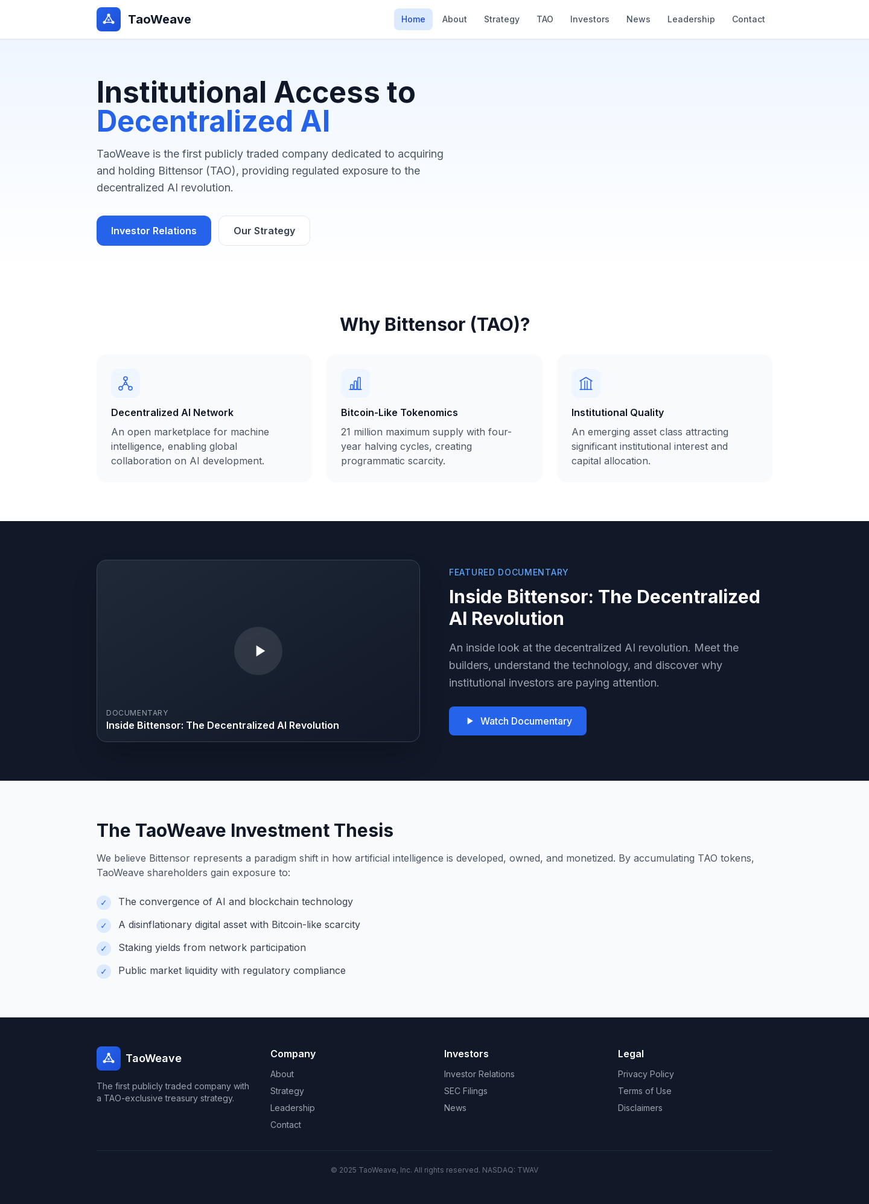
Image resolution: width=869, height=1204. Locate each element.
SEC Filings (466, 1091)
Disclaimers (640, 1108)
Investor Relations (154, 231)
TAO (544, 19)
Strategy (502, 19)
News (638, 19)
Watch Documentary (517, 721)
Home (413, 19)
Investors (590, 19)
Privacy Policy (646, 1074)
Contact (748, 19)
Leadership (691, 19)
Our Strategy (264, 231)
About (454, 19)
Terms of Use (645, 1091)
